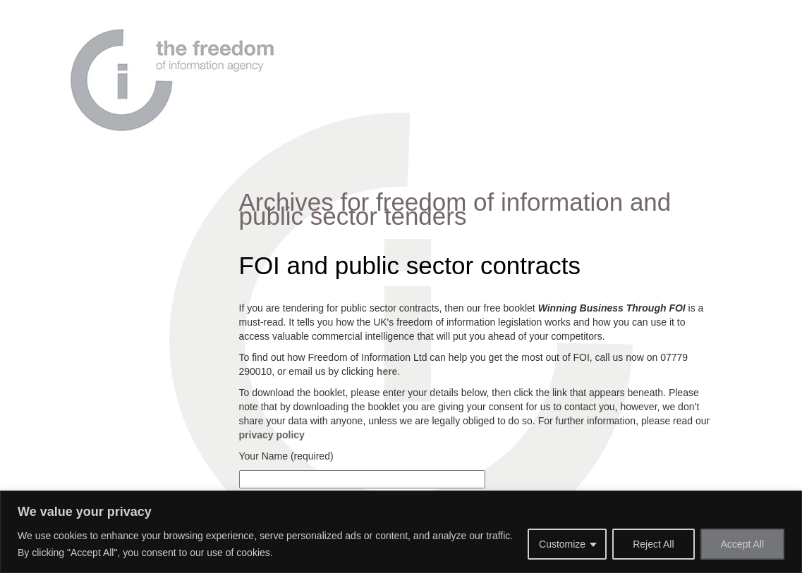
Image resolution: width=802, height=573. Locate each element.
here (387, 371)
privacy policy (272, 434)
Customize (562, 544)
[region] (401, 532)
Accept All (742, 544)
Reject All (653, 544)
